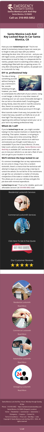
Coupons (22, 414)
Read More (22, 306)
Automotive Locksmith (22, 358)
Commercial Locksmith (22, 330)
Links (37, 417)
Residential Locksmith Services (22, 192)
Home (7, 412)
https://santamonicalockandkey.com (30, 407)
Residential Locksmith (22, 302)
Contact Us (30, 414)
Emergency (13, 414)
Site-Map (31, 417)
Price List (23, 417)
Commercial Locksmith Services (22, 215)
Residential (14, 412)
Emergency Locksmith (22, 387)
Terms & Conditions (11, 417)
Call (22, 429)
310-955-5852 (27, 17)
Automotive (34, 412)
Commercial (24, 412)
